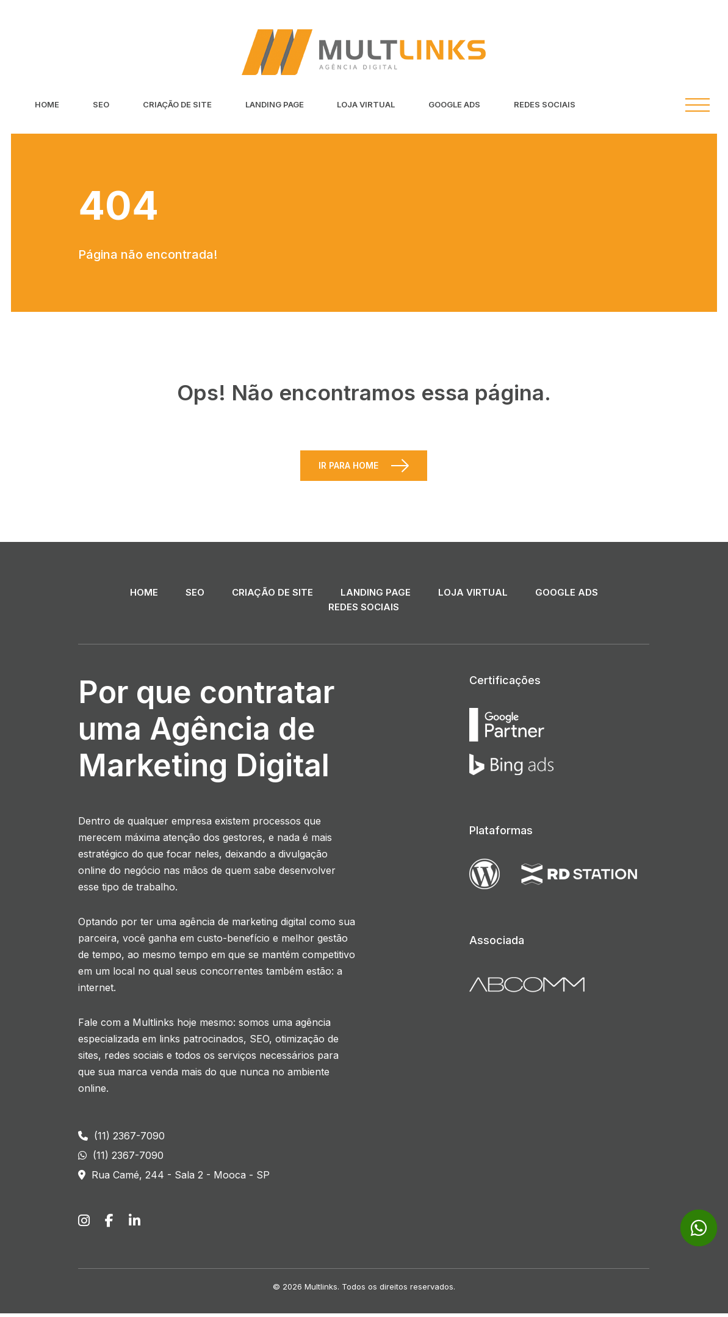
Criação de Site (177, 104)
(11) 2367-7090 (121, 1139)
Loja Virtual (366, 104)
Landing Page (274, 104)
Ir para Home (348, 469)
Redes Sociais (544, 104)
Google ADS (454, 104)
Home (47, 104)
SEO (101, 104)
